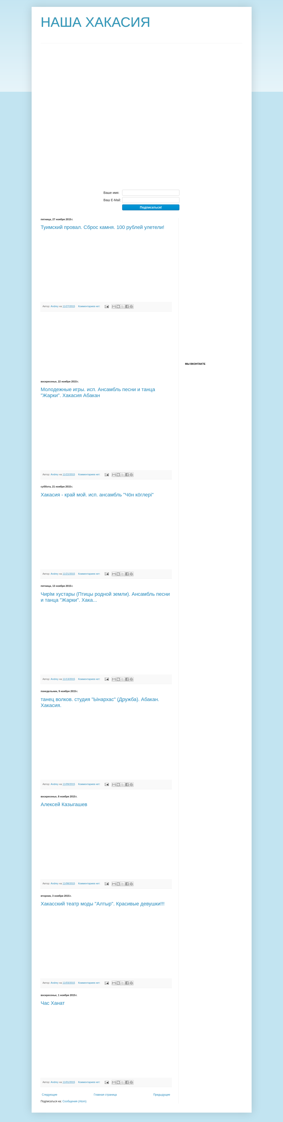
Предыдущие (161, 1094)
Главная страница (105, 1094)
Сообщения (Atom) (74, 1101)
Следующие (49, 1094)
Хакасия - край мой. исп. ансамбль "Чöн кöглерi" (97, 495)
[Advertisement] (75, 112)
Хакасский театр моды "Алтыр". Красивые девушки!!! (103, 904)
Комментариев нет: (89, 306)
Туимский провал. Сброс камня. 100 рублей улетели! (102, 227)
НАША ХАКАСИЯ (96, 22)
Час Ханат (53, 1003)
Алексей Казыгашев (64, 804)
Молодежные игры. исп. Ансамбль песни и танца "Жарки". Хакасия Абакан (98, 392)
